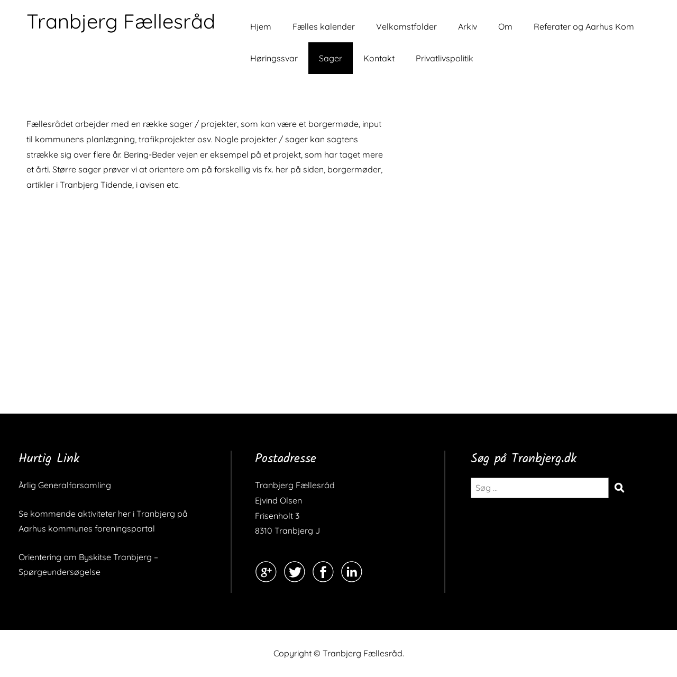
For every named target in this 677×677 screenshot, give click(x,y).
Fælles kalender (323, 26)
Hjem (260, 26)
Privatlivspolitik (444, 58)
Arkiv (467, 26)
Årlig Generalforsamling (65, 485)
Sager (330, 58)
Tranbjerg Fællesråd (120, 21)
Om (505, 26)
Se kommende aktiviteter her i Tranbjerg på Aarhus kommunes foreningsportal (103, 521)
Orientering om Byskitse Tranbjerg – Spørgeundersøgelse (88, 564)
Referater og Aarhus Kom (584, 26)
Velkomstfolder (406, 26)
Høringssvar (274, 58)
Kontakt (379, 58)
